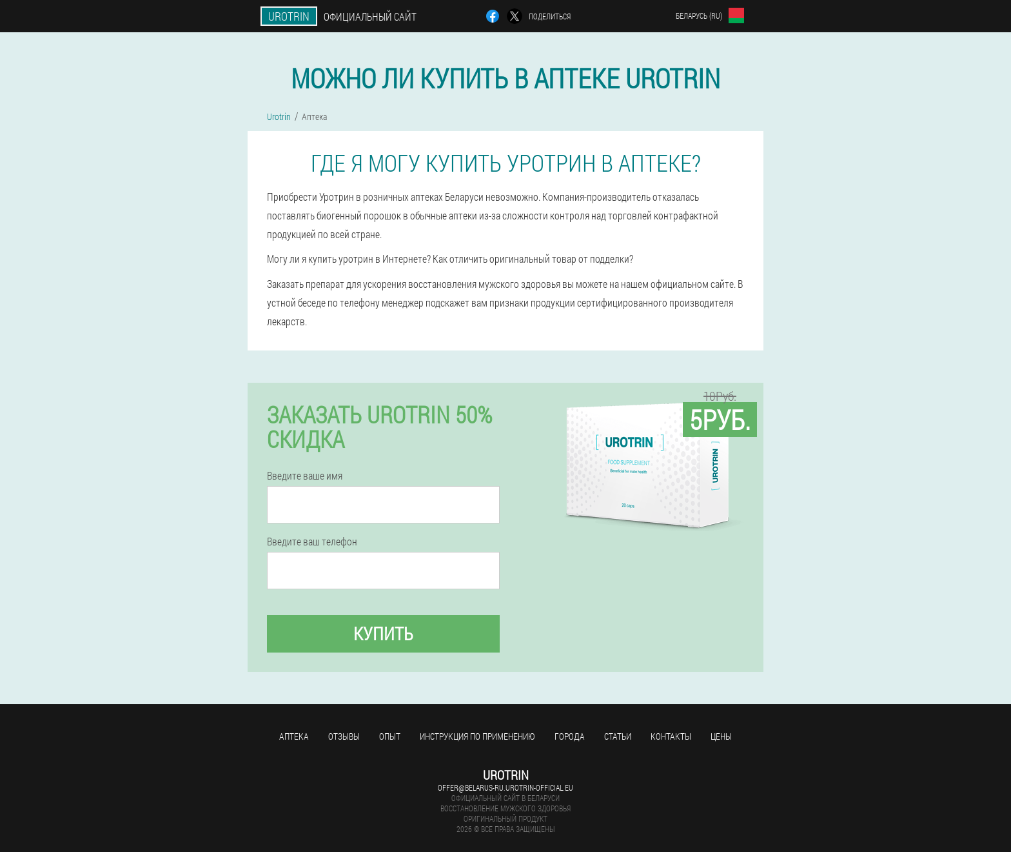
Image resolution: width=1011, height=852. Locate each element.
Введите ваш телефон (312, 541)
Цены (721, 736)
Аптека (294, 736)
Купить (383, 633)
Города (570, 736)
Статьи (617, 736)
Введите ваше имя (304, 476)
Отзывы (344, 736)
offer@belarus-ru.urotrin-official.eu (505, 787)
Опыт (389, 736)
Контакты (671, 736)
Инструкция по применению (477, 736)
